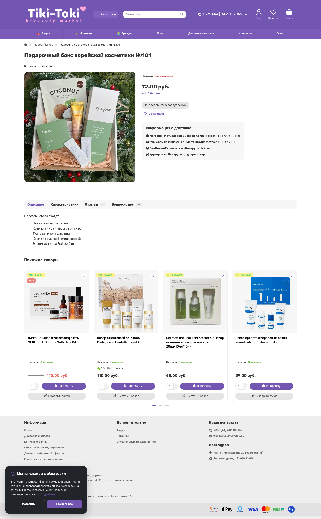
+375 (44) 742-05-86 (219, 14)
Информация (36, 422)
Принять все (64, 504)
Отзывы (95, 204)
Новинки (83, 33)
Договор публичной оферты (44, 453)
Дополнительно (131, 422)
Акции (43, 33)
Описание (35, 204)
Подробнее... (49, 494)
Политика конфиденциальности (46, 447)
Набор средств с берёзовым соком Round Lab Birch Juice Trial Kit (261, 340)
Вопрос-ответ (127, 204)
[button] (154, 405)
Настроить (28, 504)
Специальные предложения (136, 441)
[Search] (155, 14)
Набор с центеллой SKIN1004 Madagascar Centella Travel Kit (119, 340)
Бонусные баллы (35, 441)
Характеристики (65, 204)
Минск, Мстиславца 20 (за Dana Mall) (238, 452)
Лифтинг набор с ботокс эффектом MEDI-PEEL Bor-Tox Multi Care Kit (53, 340)
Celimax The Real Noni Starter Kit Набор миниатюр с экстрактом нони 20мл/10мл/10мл (195, 342)
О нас (280, 33)
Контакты (245, 33)
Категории (105, 14)
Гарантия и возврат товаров (44, 459)
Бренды (124, 33)
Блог (160, 33)
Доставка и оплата (201, 33)
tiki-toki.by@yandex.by (228, 436)
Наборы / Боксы (42, 44)
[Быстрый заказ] (57, 396)
